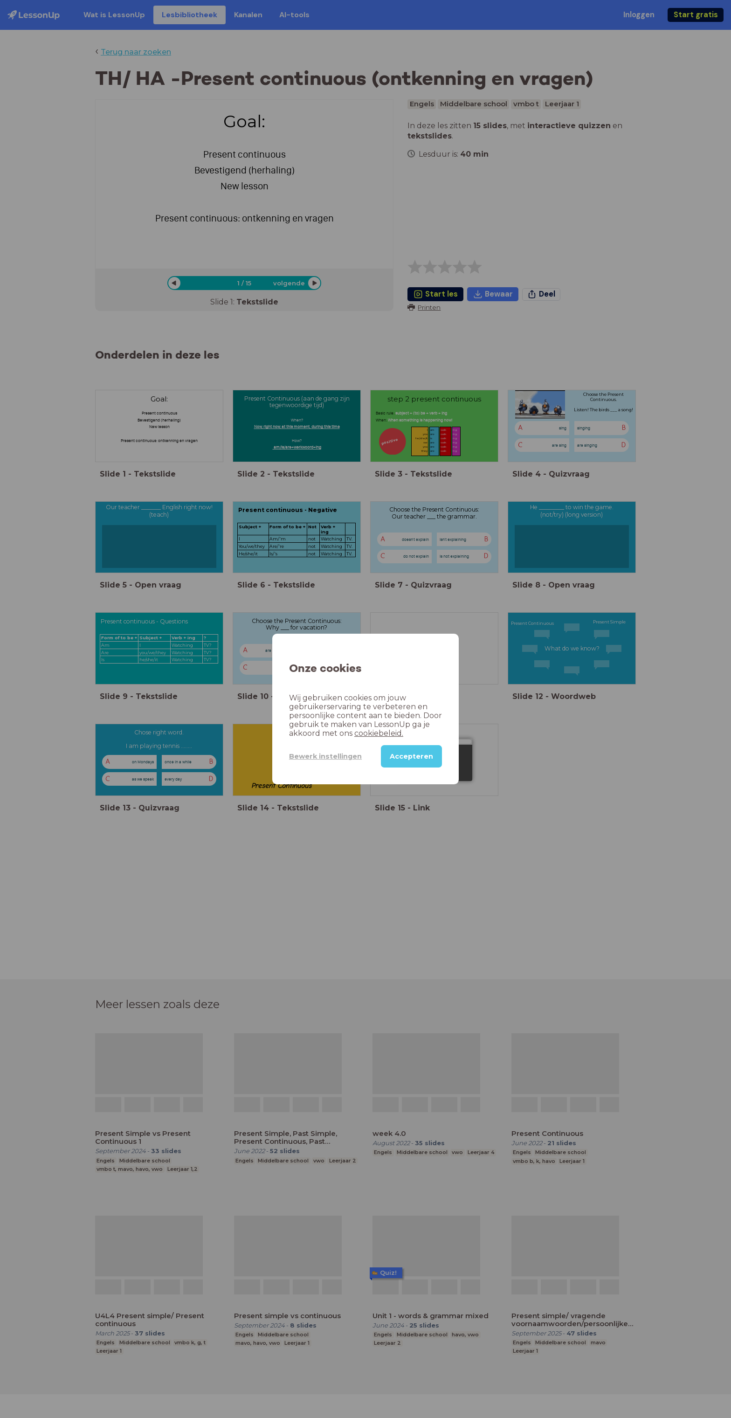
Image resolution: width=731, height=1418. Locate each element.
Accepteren (411, 756)
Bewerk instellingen (325, 756)
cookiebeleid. (378, 733)
